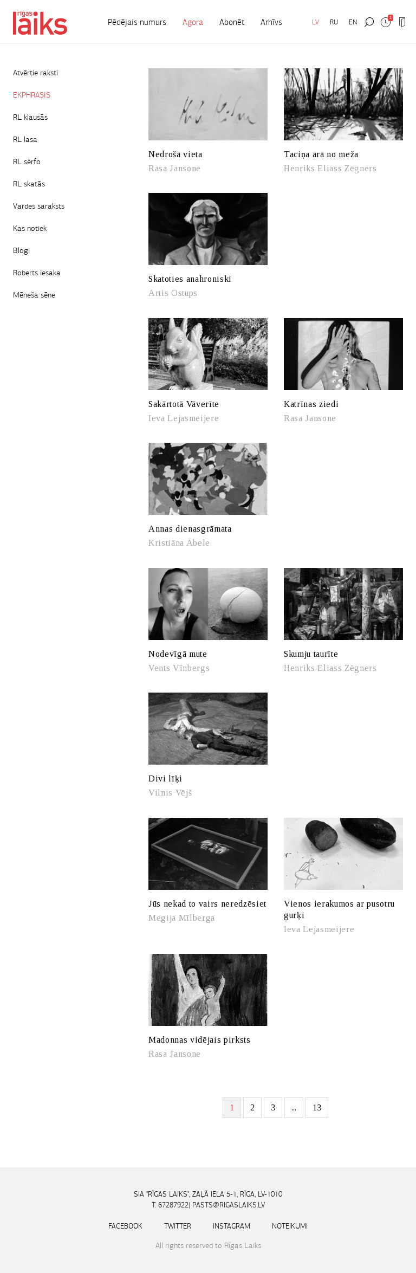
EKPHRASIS (31, 95)
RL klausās (30, 117)
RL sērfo (27, 161)
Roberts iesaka (37, 272)
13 (317, 1107)
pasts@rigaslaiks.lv (228, 1205)
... (293, 1107)
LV (315, 22)
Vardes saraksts (38, 206)
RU (334, 22)
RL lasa (25, 139)
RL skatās (29, 184)
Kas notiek (30, 228)
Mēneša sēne (34, 295)
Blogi (21, 250)
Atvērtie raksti (35, 72)
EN (353, 22)
